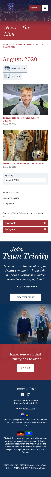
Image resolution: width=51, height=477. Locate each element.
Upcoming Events (11, 198)
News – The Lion (35, 44)
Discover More (25, 297)
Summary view (14, 68)
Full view (12, 76)
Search (33, 8)
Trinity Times (9, 203)
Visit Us (25, 368)
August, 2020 (9, 47)
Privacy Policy (39, 468)
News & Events (17, 44)
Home (5, 44)
